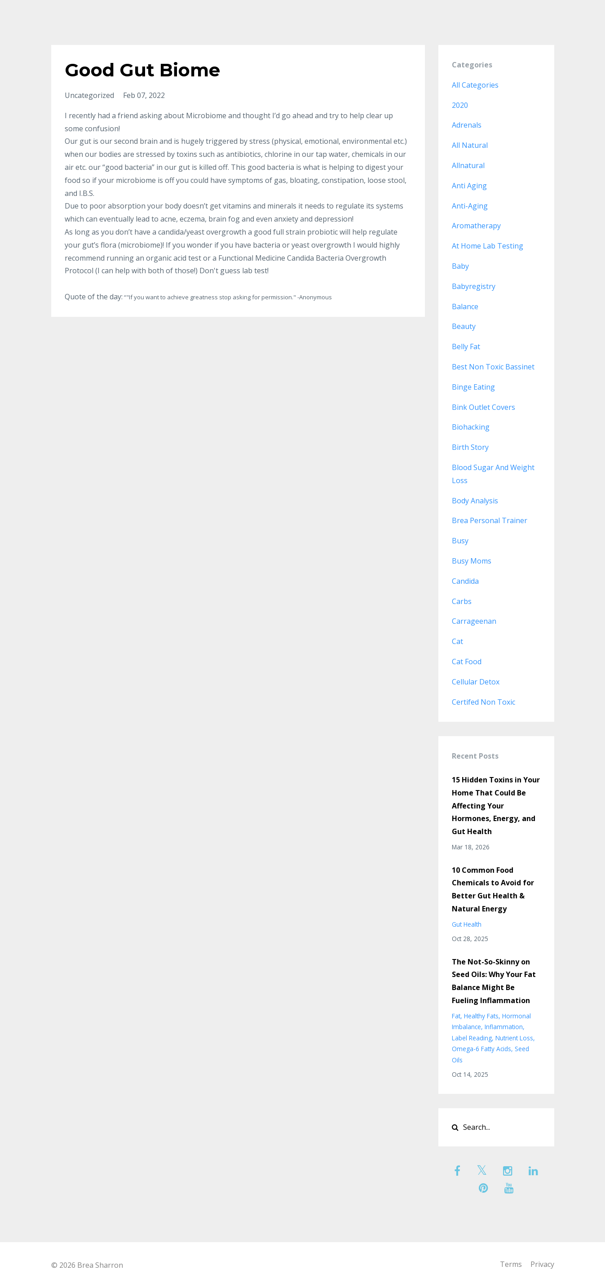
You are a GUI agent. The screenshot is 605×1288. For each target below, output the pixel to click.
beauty (464, 326)
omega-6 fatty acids (481, 1048)
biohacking (471, 427)
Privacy (542, 1265)
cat (457, 641)
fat (456, 1016)
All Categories (475, 85)
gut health (466, 924)
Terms (509, 1265)
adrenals (466, 125)
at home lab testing (487, 246)
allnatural (468, 165)
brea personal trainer (489, 520)
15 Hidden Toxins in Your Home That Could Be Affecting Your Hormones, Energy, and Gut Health (496, 805)
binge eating (473, 387)
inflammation (504, 1026)
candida (465, 581)
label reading (472, 1038)
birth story (470, 447)
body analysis (475, 501)
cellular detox (475, 682)
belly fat (466, 346)
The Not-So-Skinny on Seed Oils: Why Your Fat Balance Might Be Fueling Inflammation (494, 981)
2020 (460, 105)
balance (465, 306)
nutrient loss (514, 1038)
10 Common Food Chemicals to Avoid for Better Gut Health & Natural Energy (493, 889)
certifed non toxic (483, 702)
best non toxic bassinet (493, 367)
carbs (462, 601)
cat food (466, 661)
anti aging (469, 186)
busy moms (471, 561)
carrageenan (474, 621)
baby (460, 266)
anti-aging (470, 206)
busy (460, 541)
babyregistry (473, 286)
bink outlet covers (483, 407)
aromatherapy (476, 226)
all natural (470, 145)
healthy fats (481, 1016)
